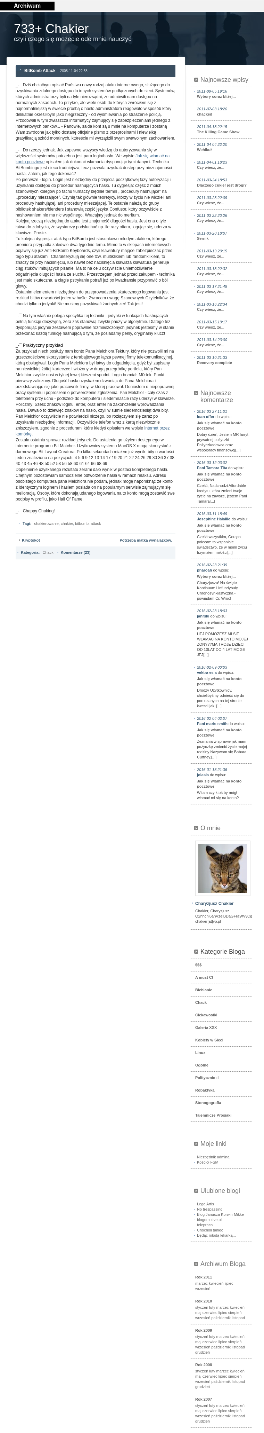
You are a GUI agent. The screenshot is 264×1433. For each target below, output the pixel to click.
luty (212, 1307)
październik (221, 1318)
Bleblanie (203, 990)
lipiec (228, 1283)
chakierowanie (46, 523)
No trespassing (209, 1209)
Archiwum (27, 6)
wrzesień (202, 1288)
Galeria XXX (206, 1027)
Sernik (223, 236)
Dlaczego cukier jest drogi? (223, 182)
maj (198, 1312)
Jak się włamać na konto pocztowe (219, 425)
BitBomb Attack (40, 70)
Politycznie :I (206, 1078)
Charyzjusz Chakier (214, 903)
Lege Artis (205, 1204)
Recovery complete (223, 360)
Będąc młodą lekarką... (216, 1235)
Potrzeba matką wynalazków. (145, 540)
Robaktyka (205, 1090)
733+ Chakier (51, 29)
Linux (200, 1052)
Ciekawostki (206, 1015)
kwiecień (216, 1283)
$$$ (198, 965)
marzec (201, 1283)
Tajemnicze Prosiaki (213, 1115)
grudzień (202, 1352)
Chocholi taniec (210, 1230)
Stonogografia (208, 1103)
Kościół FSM (207, 1162)
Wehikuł (223, 147)
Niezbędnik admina (213, 1157)
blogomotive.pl (209, 1220)
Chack (47, 552)
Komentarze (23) (76, 552)
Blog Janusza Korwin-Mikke (220, 1214)
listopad (238, 1318)
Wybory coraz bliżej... (223, 94)
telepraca (205, 1225)
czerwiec (210, 1312)
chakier (67, 523)
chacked (223, 111)
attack (96, 523)
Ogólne (201, 1065)
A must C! (204, 977)
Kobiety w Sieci (209, 1040)
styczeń (201, 1307)
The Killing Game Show (223, 129)
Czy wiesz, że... (223, 165)
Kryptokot (31, 540)
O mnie (210, 828)
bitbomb (82, 523)
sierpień (235, 1312)
